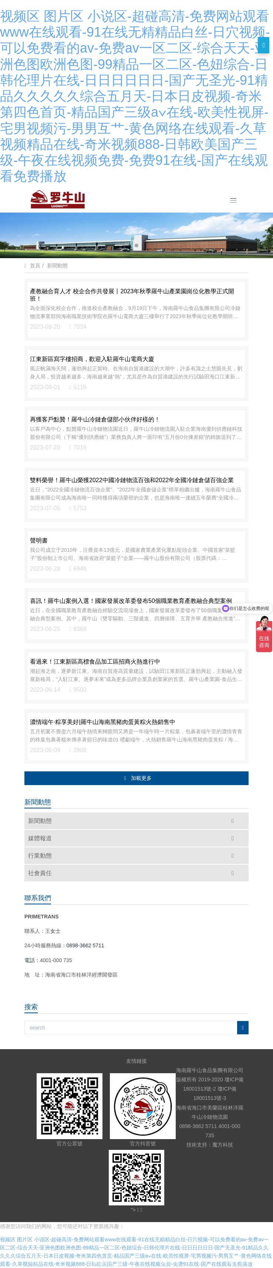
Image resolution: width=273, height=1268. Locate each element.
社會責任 (132, 873)
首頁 (35, 265)
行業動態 (132, 855)
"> (135, 1210)
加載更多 (137, 778)
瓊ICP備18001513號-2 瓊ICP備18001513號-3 (213, 1089)
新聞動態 (57, 265)
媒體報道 (132, 838)
